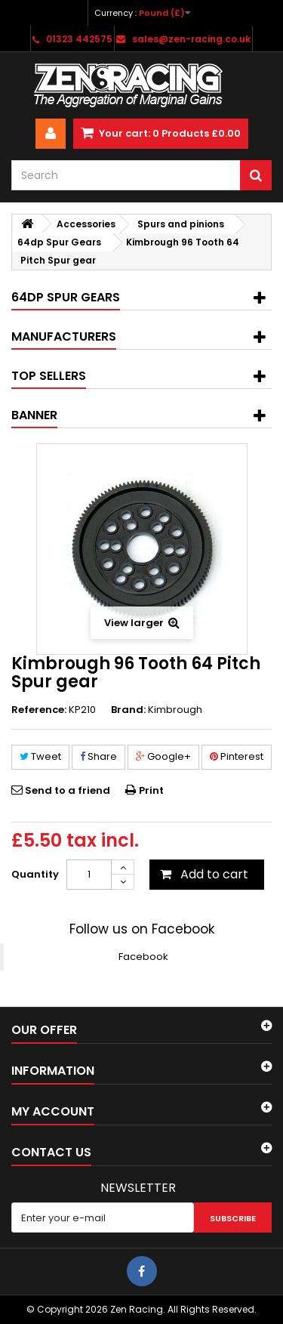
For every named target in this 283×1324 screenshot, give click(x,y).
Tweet (40, 756)
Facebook (143, 956)
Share (98, 756)
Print (151, 790)
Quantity (35, 874)
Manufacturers (63, 336)
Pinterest (236, 756)
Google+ (163, 756)
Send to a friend (67, 790)
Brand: (128, 710)
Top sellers (48, 375)
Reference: (38, 710)
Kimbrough (175, 709)
